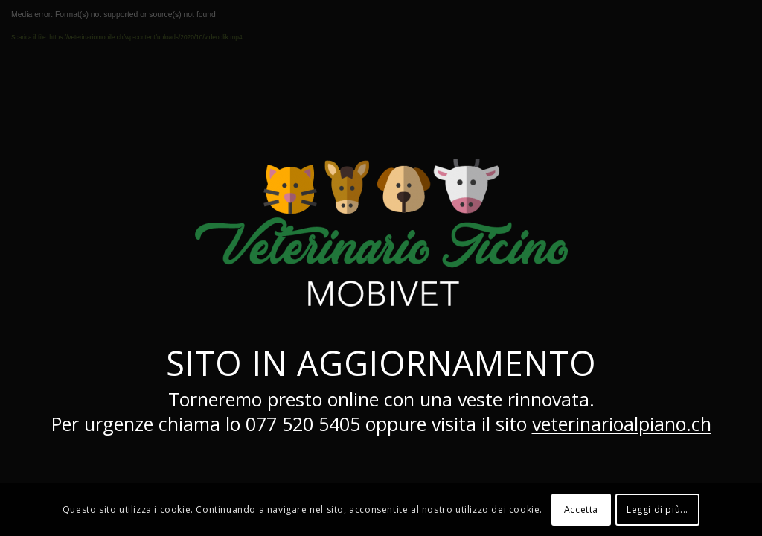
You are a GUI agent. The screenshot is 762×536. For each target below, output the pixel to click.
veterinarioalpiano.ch (621, 423)
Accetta (581, 509)
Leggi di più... (657, 509)
